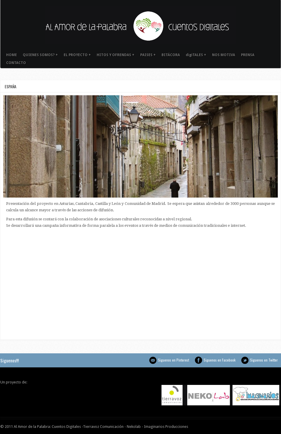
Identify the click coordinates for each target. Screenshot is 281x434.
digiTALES (196, 55)
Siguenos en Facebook (198, 360)
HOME (11, 55)
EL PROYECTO (77, 55)
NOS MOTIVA (223, 55)
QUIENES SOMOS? (40, 55)
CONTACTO (16, 63)
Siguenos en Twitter (245, 360)
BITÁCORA (171, 55)
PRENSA (247, 55)
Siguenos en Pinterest (153, 360)
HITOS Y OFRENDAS (115, 55)
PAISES (148, 55)
